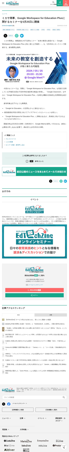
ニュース (6, 418)
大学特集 (24, 430)
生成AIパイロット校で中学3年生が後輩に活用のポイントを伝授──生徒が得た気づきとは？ (35, 360)
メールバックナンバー (34, 285)
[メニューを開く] (3, 3)
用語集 (5, 430)
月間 (50, 315)
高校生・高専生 (56, 29)
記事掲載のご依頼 (18, 410)
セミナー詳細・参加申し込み (15, 145)
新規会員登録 (34, 290)
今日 (18, 315)
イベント (42, 418)
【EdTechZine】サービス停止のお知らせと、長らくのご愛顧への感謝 (28, 319)
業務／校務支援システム (8, 29)
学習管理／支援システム (22, 29)
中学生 (48, 29)
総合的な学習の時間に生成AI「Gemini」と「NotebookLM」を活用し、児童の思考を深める (35, 324)
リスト (10, 35)
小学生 (43, 29)
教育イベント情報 (35, 29)
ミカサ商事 (9, 142)
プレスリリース (11, 139)
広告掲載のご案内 (51, 410)
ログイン (34, 295)
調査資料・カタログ (60, 419)
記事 (23, 418)
